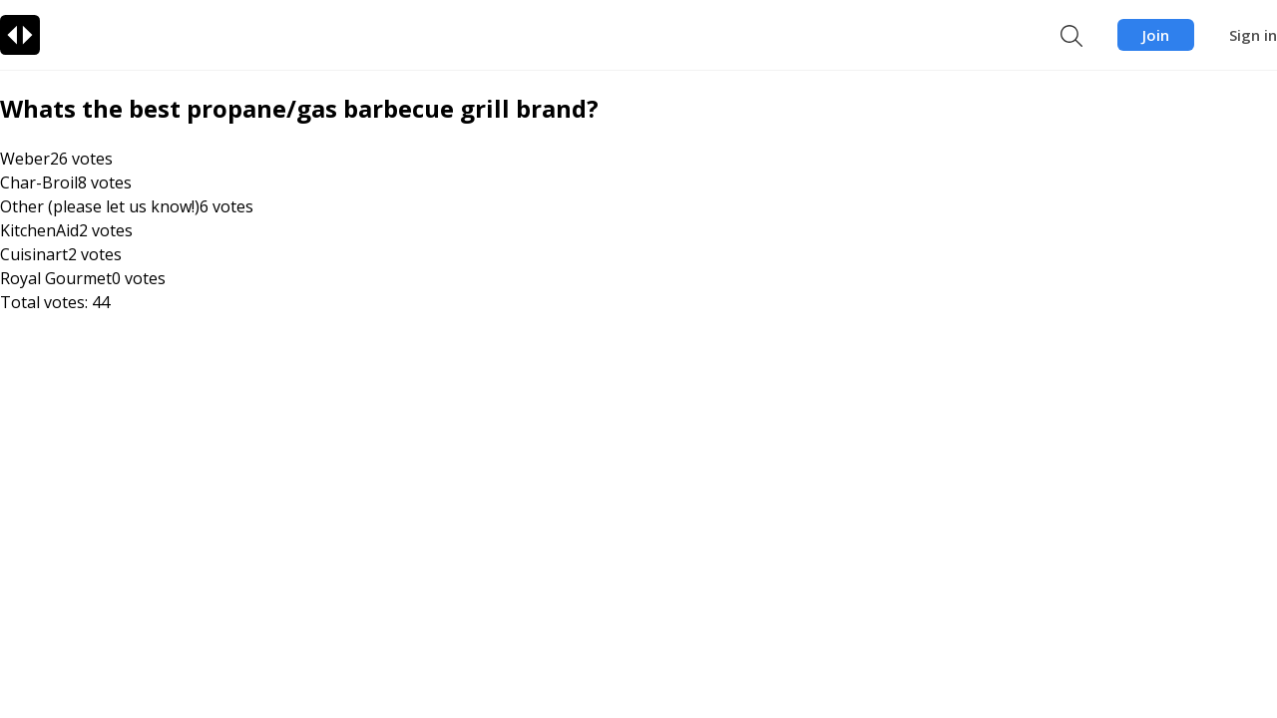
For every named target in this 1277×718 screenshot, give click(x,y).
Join (1155, 35)
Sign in (1253, 35)
